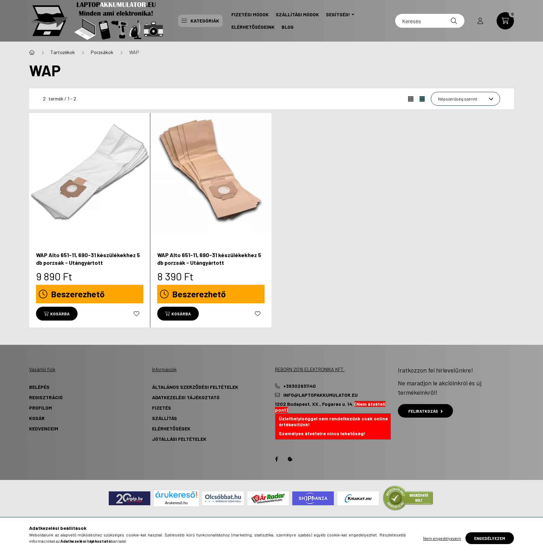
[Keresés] (429, 21)
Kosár (37, 418)
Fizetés (161, 408)
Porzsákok (102, 52)
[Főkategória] (32, 52)
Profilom (40, 408)
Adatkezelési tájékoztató (186, 397)
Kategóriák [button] (200, 21)
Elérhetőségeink (253, 27)
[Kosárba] (57, 314)
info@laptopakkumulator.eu (320, 395)
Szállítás (164, 418)
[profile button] (480, 20)
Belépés (39, 387)
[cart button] (505, 20)
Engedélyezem (489, 538)
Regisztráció (46, 397)
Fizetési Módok (250, 14)
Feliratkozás (425, 411)
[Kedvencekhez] (136, 314)
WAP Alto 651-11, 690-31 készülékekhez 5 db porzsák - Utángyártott (88, 259)
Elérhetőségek (171, 428)
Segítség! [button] (338, 14)
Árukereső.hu (176, 503)
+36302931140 (299, 386)
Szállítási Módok (297, 14)
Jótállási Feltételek (179, 439)
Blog (288, 27)
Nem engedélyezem (442, 538)
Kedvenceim (43, 428)
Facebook (276, 459)
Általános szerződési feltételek (195, 387)
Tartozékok (63, 52)
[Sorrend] (465, 99)
